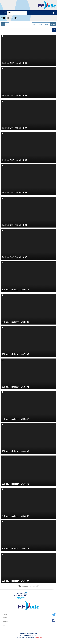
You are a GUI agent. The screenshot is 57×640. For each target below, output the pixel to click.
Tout (34, 24)
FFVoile (47, 5)
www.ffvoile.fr (38, 637)
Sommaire (5, 629)
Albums (46, 24)
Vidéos (40, 24)
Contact (5, 618)
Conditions (5, 621)
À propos (5, 614)
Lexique (4, 625)
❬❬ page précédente (23, 586)
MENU (4, 13)
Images (53, 24)
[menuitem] (54, 13)
